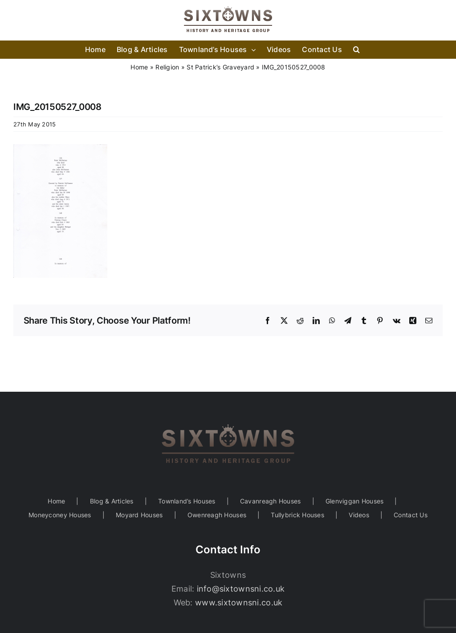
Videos (359, 515)
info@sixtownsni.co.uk (241, 588)
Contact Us (411, 515)
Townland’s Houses (187, 501)
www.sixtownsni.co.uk (238, 602)
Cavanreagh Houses (270, 501)
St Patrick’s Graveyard (220, 67)
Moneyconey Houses (59, 515)
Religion (167, 67)
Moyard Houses (139, 515)
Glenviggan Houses (355, 501)
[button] (356, 49)
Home (139, 67)
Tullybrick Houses (297, 515)
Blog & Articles (112, 501)
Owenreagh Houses (216, 515)
